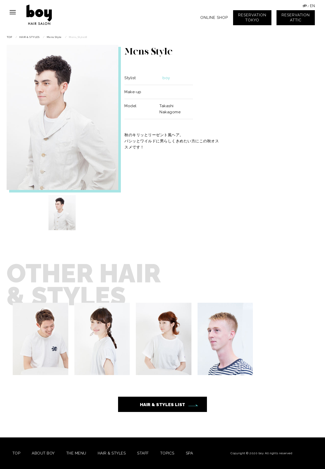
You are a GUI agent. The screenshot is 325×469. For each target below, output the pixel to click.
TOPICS (167, 453)
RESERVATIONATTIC (296, 17)
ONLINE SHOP (214, 17)
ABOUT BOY (43, 453)
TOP (16, 453)
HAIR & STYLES (112, 453)
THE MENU (76, 453)
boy (166, 78)
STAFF (143, 453)
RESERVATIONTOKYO (252, 17)
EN (312, 6)
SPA (189, 453)
